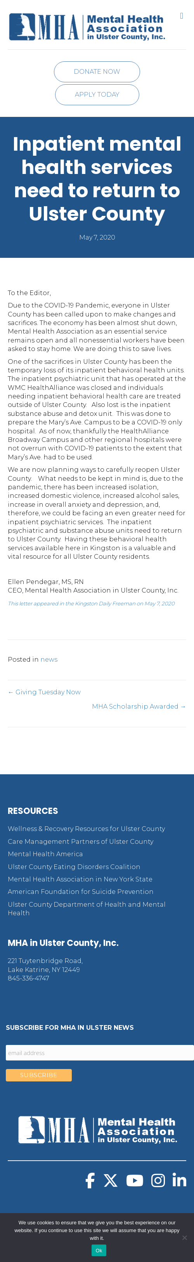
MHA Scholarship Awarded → (139, 706)
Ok (98, 1250)
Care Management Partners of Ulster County (80, 841)
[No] (184, 1237)
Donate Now (97, 71)
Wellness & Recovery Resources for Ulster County (86, 829)
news (48, 659)
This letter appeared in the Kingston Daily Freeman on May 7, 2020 (91, 603)
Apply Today (97, 94)
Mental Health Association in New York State (80, 879)
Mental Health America (45, 854)
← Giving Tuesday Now (44, 692)
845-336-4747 (28, 978)
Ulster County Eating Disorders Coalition (74, 867)
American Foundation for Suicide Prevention (81, 891)
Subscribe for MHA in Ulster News (70, 1027)
